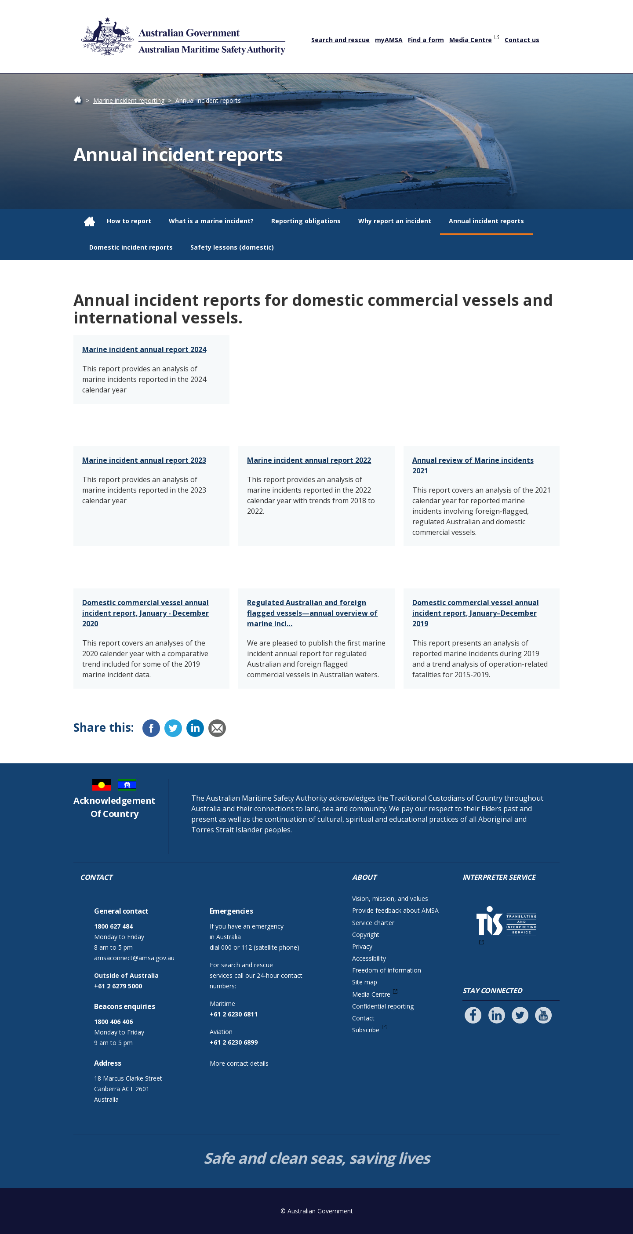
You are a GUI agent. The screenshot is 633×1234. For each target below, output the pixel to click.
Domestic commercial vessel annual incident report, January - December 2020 (145, 613)
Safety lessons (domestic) (232, 247)
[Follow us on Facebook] (473, 1015)
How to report (129, 221)
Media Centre (470, 40)
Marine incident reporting (128, 100)
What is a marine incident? (211, 221)
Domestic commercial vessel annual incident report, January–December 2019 (475, 613)
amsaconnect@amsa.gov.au (134, 958)
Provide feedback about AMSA (395, 910)
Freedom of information (386, 970)
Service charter (373, 922)
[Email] (217, 728)
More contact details (239, 1063)
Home (82, 100)
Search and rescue (340, 40)
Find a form (426, 40)
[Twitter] (173, 728)
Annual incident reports (486, 221)
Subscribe (365, 1030)
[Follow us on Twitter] (520, 1015)
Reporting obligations (306, 221)
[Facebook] (151, 728)
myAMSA (389, 40)
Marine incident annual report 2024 (144, 349)
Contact (363, 1018)
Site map (364, 982)
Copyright (365, 934)
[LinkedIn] (195, 728)
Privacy (362, 946)
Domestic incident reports (131, 247)
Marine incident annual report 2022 (309, 460)
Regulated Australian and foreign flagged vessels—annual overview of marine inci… (312, 613)
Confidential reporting (383, 1006)
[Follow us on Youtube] (543, 1015)
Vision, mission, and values (390, 898)
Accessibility (369, 958)
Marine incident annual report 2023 (144, 460)
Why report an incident (394, 221)
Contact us (522, 40)
